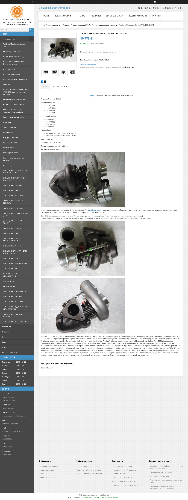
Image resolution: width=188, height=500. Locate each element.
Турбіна (92, 95)
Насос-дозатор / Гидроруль (14, 56)
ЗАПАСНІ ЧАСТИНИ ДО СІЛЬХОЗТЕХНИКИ (12, 239)
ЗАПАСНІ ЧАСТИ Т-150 (11, 246)
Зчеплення (7, 84)
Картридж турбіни (10, 137)
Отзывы (5, 347)
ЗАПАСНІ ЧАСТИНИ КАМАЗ (13, 208)
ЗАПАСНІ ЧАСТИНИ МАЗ (12, 185)
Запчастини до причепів (13, 117)
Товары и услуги (63, 16)
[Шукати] (31, 30)
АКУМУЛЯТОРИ (9, 286)
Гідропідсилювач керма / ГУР (15, 79)
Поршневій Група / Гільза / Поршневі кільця (14, 62)
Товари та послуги (9, 39)
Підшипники (8, 132)
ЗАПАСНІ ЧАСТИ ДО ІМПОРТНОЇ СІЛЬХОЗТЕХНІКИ (15, 307)
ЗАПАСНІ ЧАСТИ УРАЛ (12, 228)
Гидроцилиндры (120, 474)
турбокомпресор (95, 210)
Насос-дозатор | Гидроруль (124, 470)
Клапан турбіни (9, 147)
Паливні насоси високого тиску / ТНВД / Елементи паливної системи (16, 91)
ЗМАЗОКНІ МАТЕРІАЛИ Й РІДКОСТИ (13, 201)
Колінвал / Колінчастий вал (14, 99)
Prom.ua (106, 495)
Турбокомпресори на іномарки (104, 25)
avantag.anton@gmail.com (12, 431)
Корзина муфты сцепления (161, 472)
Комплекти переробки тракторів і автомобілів (13, 110)
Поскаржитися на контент (90, 497)
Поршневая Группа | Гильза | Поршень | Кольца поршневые (166, 467)
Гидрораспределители (122, 477)
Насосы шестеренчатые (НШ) (125, 485)
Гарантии (156, 16)
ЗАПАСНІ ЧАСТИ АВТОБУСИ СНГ (15, 263)
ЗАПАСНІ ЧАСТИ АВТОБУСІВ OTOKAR (14, 315)
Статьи (5, 337)
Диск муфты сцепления (159, 476)
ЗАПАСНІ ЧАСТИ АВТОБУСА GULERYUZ (14, 179)
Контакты (96, 16)
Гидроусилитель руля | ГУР (124, 481)
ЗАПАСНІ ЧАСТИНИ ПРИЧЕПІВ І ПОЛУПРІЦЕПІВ (15, 252)
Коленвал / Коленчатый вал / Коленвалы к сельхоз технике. (161, 487)
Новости (5, 332)
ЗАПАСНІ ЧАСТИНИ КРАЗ (13, 301)
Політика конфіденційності (110, 497)
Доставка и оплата (9, 352)
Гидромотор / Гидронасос (123, 466)
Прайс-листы (7, 327)
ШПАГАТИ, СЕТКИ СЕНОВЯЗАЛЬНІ (10, 275)
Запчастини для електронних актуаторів (15, 159)
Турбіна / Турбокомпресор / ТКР (14, 45)
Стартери (7, 122)
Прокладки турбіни (11, 142)
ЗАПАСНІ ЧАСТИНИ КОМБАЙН (15, 321)
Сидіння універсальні (12, 51)
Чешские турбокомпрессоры (89, 470)
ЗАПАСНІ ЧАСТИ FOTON (12, 296)
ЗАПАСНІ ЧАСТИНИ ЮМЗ (13, 195)
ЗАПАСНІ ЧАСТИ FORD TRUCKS (15, 291)
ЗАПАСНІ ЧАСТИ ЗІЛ (11, 258)
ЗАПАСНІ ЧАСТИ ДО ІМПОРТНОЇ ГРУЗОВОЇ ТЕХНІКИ (15, 171)
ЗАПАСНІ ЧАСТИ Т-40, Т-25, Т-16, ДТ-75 (15, 214)
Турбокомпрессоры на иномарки (90, 474)
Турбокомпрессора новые (87, 466)
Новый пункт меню (138, 16)
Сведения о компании (49, 466)
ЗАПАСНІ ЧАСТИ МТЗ (11, 190)
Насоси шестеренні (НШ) (13, 104)
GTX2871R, (7, 165)
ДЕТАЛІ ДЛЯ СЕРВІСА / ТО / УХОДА (13, 222)
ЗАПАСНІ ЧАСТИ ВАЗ (11, 268)
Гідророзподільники (11, 74)
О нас (4, 342)
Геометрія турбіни (10, 153)
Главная (45, 16)
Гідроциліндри (9, 69)
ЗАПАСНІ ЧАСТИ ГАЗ (11, 233)
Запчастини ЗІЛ (9, 127)
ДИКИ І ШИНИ (8, 281)
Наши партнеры (47, 470)
